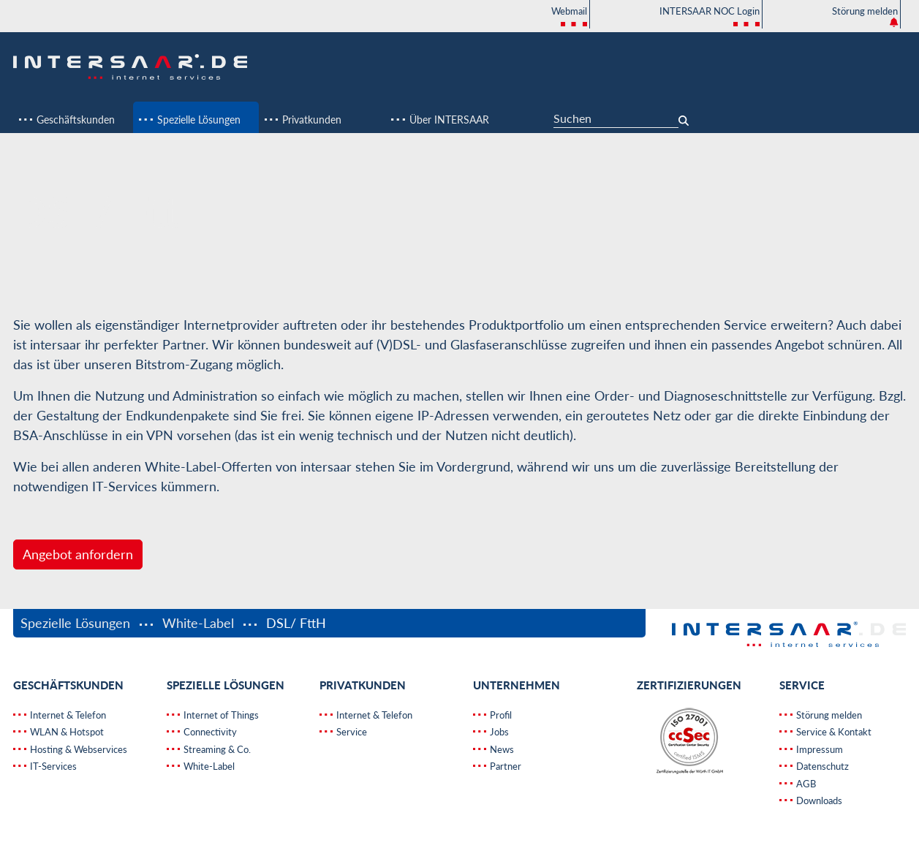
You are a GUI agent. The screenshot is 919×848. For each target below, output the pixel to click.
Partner (504, 766)
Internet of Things (220, 715)
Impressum (818, 749)
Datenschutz (821, 766)
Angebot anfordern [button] (78, 554)
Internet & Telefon (67, 715)
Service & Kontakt (832, 732)
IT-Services (52, 766)
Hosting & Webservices (77, 749)
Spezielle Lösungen (77, 623)
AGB (805, 784)
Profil (500, 715)
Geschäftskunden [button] (74, 119)
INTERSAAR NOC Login (709, 17)
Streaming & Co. (216, 749)
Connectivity (209, 732)
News (501, 749)
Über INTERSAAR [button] (447, 119)
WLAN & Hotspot (66, 732)
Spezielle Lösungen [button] (197, 119)
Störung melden (865, 16)
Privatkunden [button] (310, 119)
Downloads (818, 800)
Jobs (498, 732)
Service (350, 732)
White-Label (198, 623)
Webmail (569, 17)
